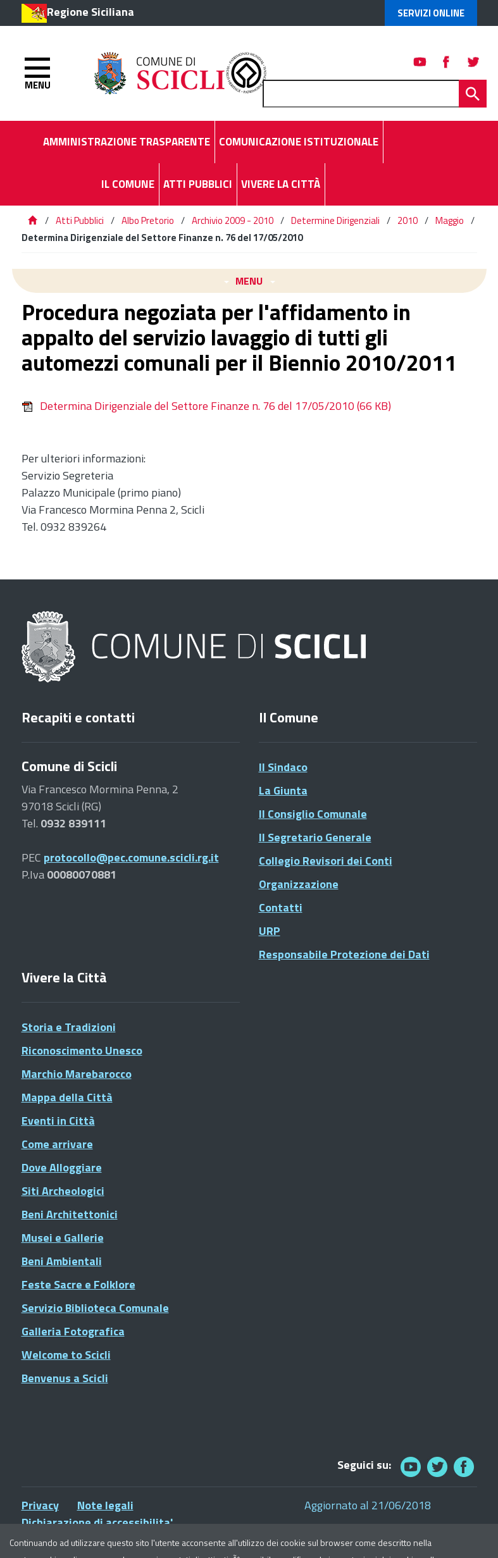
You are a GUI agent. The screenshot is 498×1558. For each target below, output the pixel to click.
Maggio (449, 220)
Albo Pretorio (147, 220)
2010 (407, 220)
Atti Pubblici (80, 220)
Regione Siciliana (90, 11)
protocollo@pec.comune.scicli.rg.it (131, 857)
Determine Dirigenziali (335, 220)
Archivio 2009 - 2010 (232, 220)
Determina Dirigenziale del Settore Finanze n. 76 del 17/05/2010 (206, 405)
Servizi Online (430, 13)
